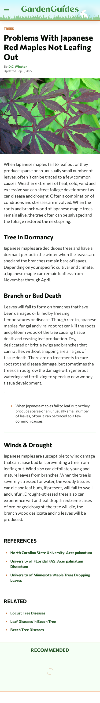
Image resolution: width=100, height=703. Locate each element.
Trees (9, 28)
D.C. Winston (17, 66)
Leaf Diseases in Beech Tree (33, 621)
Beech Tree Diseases (27, 629)
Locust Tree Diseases (27, 613)
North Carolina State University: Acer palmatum (51, 552)
